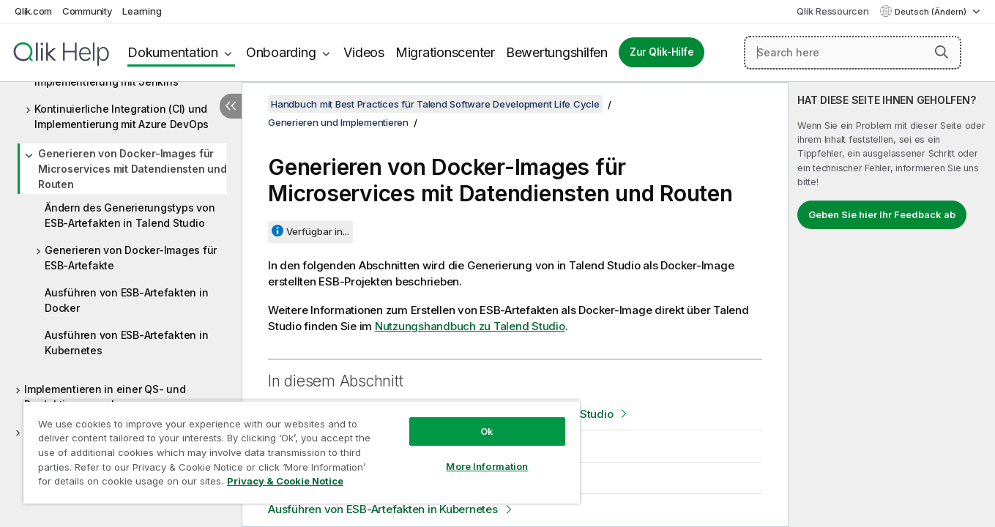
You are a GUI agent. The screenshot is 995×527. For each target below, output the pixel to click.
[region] (301, 452)
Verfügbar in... (317, 231)
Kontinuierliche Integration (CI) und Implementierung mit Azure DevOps (121, 116)
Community (87, 11)
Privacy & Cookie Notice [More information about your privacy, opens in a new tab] (285, 481)
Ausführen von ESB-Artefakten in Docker (126, 300)
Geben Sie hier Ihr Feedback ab (881, 214)
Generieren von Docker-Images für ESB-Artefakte (131, 258)
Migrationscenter (445, 52)
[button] (942, 52)
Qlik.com (33, 11)
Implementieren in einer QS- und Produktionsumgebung (104, 397)
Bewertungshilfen (557, 52)
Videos (363, 52)
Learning (141, 11)
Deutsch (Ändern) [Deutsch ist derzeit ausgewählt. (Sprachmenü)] (932, 12)
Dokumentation (172, 52)
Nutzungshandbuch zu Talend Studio (470, 326)
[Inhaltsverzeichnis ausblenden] (231, 106)
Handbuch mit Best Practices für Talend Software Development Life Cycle (435, 104)
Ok (486, 431)
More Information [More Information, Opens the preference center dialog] (487, 466)
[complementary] (892, 304)
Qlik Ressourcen (832, 11)
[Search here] (852, 52)
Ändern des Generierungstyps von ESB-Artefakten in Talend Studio (130, 215)
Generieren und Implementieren (338, 122)
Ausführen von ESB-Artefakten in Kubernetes (126, 342)
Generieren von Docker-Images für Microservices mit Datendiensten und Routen (132, 168)
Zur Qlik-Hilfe (662, 52)
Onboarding (281, 52)
